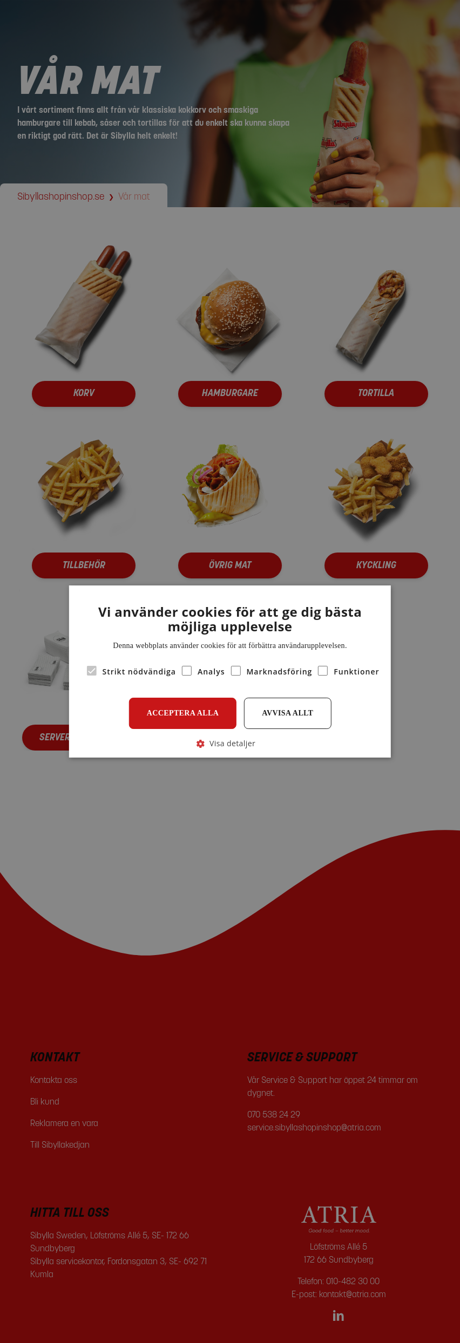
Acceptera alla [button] (183, 713)
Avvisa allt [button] (287, 713)
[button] (230, 743)
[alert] (230, 671)
